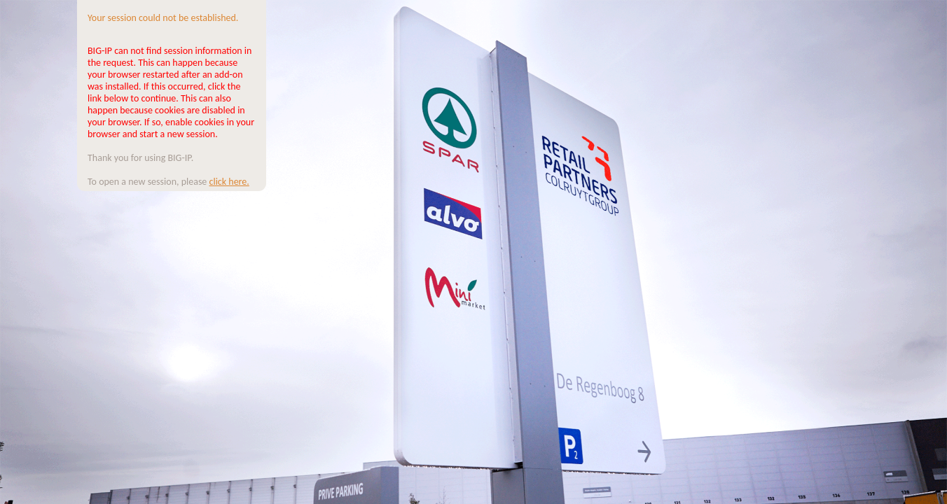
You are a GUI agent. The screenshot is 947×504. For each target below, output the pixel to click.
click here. (229, 182)
